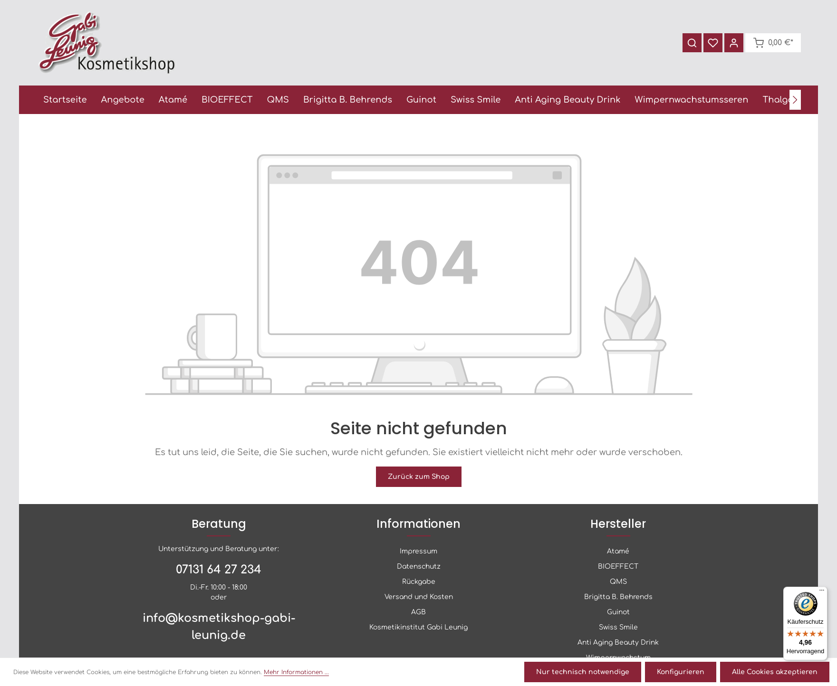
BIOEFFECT (618, 566)
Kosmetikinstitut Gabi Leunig (418, 627)
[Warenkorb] (773, 42)
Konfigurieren (680, 672)
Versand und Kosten (419, 596)
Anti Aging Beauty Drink (618, 642)
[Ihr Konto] (733, 42)
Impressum (418, 551)
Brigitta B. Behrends (618, 596)
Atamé (618, 551)
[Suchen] (692, 42)
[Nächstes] (795, 100)
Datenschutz (419, 566)
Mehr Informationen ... (296, 672)
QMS (618, 581)
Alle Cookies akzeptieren (775, 672)
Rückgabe (418, 581)
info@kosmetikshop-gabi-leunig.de (219, 627)
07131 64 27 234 (218, 569)
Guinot (618, 612)
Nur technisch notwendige (582, 672)
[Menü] (821, 592)
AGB (418, 612)
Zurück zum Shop (419, 476)
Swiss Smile (618, 627)
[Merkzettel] (712, 42)
